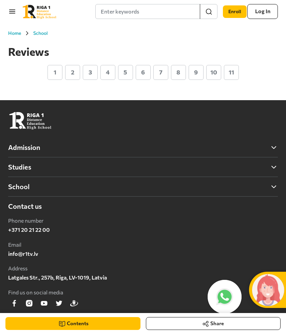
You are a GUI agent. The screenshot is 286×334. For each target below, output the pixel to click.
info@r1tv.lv (23, 253)
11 (231, 72)
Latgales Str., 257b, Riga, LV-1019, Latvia (57, 277)
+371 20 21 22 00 (29, 229)
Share (213, 318)
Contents (74, 321)
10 (213, 72)
